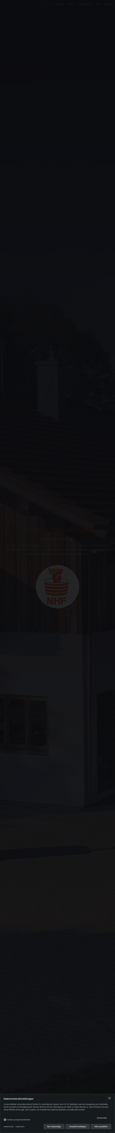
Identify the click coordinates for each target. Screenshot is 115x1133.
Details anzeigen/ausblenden (18, 1120)
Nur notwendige (54, 1127)
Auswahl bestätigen (77, 1127)
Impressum (20, 1127)
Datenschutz (9, 1127)
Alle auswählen (101, 1127)
